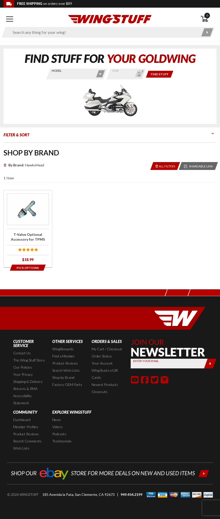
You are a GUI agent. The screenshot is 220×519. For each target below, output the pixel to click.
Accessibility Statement (22, 399)
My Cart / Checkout (107, 349)
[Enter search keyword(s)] (104, 32)
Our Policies (22, 367)
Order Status (102, 356)
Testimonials (62, 441)
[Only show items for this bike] (159, 74)
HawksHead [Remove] (24, 165)
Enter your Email (146, 361)
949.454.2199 (131, 494)
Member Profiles (25, 427)
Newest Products (105, 384)
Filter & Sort (16, 134)
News (56, 419)
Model (57, 70)
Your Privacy (23, 374)
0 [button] (207, 15)
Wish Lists (21, 448)
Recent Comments (27, 441)
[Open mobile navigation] (10, 19)
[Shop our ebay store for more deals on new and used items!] (110, 473)
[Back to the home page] (110, 19)
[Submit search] (207, 32)
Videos (57, 427)
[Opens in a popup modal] (28, 268)
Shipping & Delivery (28, 381)
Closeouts (100, 392)
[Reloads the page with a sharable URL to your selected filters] (198, 166)
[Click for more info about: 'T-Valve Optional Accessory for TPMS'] (28, 228)
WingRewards (63, 349)
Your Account (102, 363)
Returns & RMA (25, 388)
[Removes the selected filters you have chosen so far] (165, 166)
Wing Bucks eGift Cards (105, 374)
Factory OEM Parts (67, 384)
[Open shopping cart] (208, 19)
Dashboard (21, 419)
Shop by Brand (63, 377)
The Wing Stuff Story (29, 360)
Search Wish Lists (66, 370)
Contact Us (22, 353)
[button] (135, 380)
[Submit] (210, 363)
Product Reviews (65, 363)
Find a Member (63, 356)
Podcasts (59, 434)
